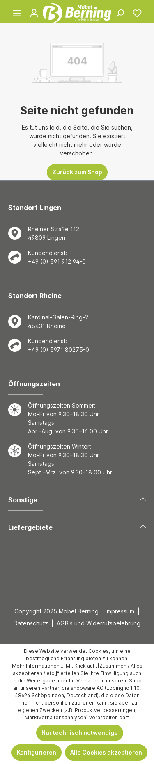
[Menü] (16, 13)
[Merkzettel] (137, 13)
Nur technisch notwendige (79, 732)
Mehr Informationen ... (38, 666)
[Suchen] (120, 13)
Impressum (120, 611)
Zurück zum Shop (77, 172)
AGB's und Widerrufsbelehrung (98, 623)
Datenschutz (31, 623)
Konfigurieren (36, 752)
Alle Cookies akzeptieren (106, 752)
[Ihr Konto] (34, 13)
